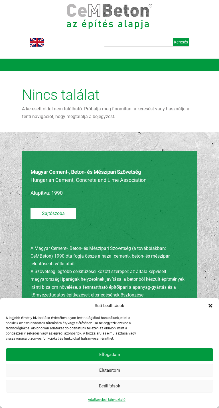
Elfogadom (109, 354)
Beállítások (109, 386)
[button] (210, 306)
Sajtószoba (53, 213)
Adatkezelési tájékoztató (106, 400)
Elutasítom (109, 370)
